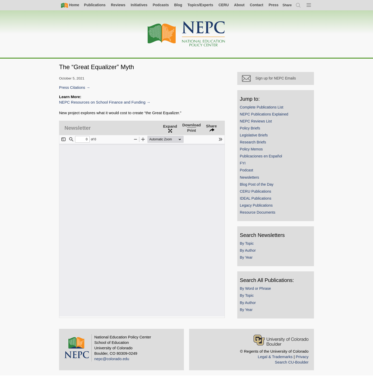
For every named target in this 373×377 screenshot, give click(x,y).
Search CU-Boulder (292, 363)
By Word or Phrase (256, 290)
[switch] (287, 5)
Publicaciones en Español (262, 158)
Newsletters (251, 179)
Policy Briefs (251, 130)
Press (273, 5)
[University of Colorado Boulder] (281, 341)
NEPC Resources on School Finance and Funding (102, 102)
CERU (223, 5)
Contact (256, 5)
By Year (247, 259)
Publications (94, 5)
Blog (178, 5)
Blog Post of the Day (258, 186)
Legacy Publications (257, 207)
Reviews (118, 5)
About (239, 5)
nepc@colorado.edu (111, 360)
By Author (249, 252)
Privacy (302, 358)
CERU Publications (257, 193)
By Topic (248, 245)
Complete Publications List (263, 108)
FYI (244, 165)
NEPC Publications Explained (265, 115)
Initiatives (139, 5)
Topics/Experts (200, 5)
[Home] (186, 34)
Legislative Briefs (255, 137)
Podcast (248, 172)
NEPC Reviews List (257, 122)
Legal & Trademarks (275, 358)
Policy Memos (252, 151)
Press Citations (72, 87)
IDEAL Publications (257, 200)
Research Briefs (254, 144)
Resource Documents (259, 214)
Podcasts (161, 5)
